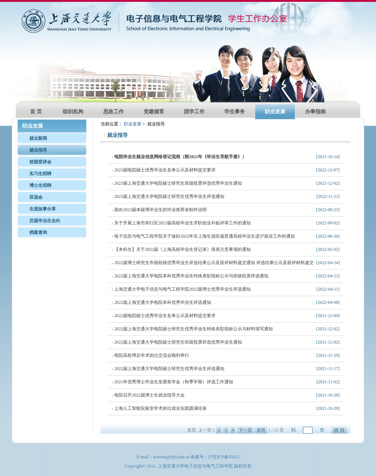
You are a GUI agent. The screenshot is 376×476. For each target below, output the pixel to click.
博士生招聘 (40, 185)
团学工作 (194, 111)
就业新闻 (38, 138)
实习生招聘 (40, 173)
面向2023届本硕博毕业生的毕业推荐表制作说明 (159, 209)
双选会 (36, 197)
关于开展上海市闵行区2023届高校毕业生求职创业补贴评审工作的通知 (181, 222)
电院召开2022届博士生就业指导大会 (148, 395)
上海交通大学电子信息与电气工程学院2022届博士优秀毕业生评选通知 (181, 289)
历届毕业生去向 (44, 220)
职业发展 (275, 111)
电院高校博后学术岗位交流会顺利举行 (150, 355)
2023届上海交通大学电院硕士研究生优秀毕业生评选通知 (168, 196)
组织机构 (73, 111)
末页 (261, 430)
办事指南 (315, 111)
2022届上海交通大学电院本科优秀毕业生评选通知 (161, 302)
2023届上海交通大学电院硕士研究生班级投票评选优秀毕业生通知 (177, 183)
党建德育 (154, 111)
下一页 (245, 430)
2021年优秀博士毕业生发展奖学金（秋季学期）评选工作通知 (172, 381)
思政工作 (113, 111)
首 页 (36, 111)
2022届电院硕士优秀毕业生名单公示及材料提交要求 (164, 315)
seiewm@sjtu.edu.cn (171, 456)
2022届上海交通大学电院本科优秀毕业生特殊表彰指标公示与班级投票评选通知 (190, 275)
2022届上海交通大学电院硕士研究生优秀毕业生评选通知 (168, 368)
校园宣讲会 (40, 161)
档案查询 (38, 232)
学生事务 (234, 111)
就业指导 (38, 150)
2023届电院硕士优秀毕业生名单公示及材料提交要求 (164, 170)
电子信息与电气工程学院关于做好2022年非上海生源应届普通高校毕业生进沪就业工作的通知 (203, 236)
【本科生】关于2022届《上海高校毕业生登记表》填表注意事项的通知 (181, 249)
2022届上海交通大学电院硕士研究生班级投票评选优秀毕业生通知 (177, 342)
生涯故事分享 (42, 209)
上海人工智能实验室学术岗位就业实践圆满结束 (159, 408)
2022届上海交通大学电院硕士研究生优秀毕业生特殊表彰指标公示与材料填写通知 (192, 328)
